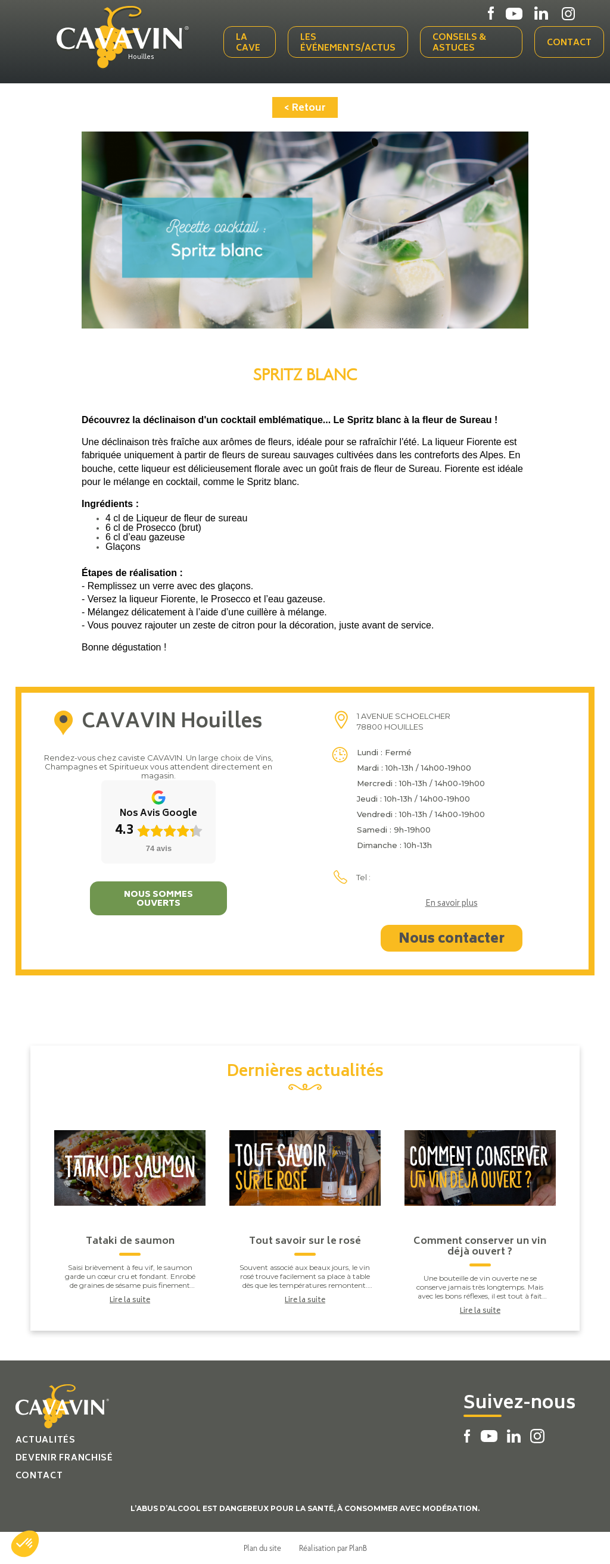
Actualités (45, 1440)
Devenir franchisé (64, 1458)
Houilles (141, 57)
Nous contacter (452, 939)
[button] (25, 1543)
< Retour (305, 108)
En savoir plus (451, 904)
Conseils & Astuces (459, 43)
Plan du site (262, 1548)
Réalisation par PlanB (333, 1548)
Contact (569, 43)
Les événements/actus (348, 43)
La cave (248, 43)
